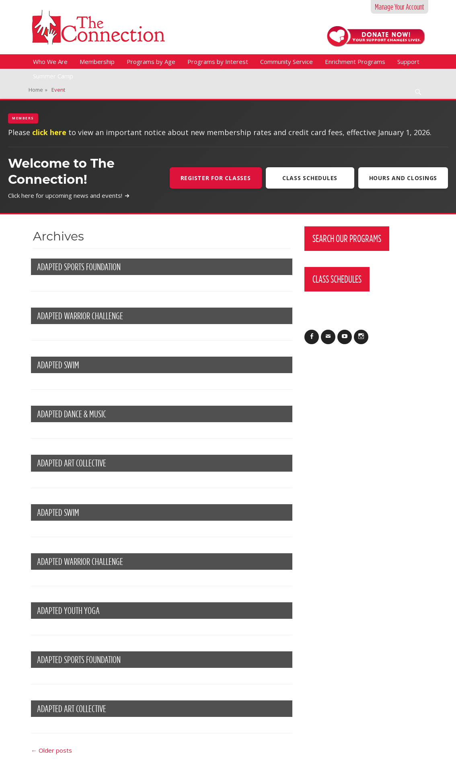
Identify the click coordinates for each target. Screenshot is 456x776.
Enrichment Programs (355, 61)
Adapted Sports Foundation (79, 267)
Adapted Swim (58, 512)
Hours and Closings (403, 178)
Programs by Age (151, 61)
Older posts (51, 750)
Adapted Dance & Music (71, 414)
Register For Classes (216, 178)
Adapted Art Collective (71, 463)
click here (49, 132)
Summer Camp (53, 76)
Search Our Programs (346, 238)
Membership (97, 61)
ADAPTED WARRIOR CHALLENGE (80, 561)
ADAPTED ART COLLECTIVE (71, 709)
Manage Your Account (399, 6)
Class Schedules (309, 178)
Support (408, 61)
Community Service (286, 61)
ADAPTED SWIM (58, 365)
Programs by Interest (217, 61)
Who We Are (50, 61)
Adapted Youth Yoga (68, 611)
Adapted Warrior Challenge (80, 316)
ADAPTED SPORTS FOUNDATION (79, 660)
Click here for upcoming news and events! (69, 195)
